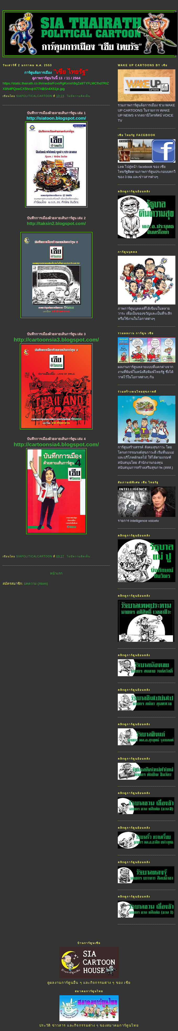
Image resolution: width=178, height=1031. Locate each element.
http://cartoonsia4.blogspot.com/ (56, 444)
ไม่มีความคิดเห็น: (79, 96)
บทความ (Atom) (36, 583)
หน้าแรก (56, 573)
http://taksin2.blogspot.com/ (56, 223)
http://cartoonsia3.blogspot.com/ (56, 340)
